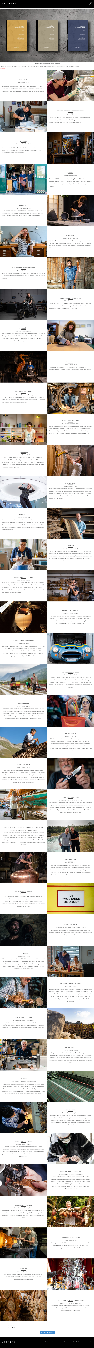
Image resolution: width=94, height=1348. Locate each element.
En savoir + (3, 68)
